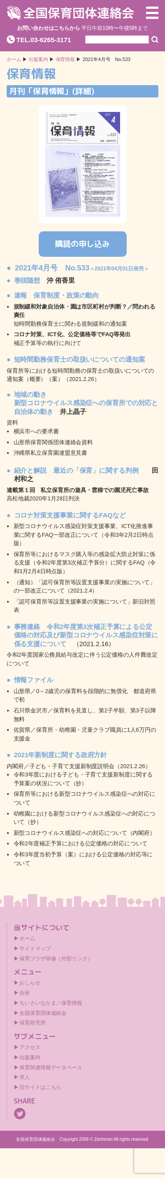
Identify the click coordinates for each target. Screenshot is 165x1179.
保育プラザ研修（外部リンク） (56, 959)
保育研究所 (32, 1023)
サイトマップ (35, 948)
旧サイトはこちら (40, 1087)
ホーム (14, 59)
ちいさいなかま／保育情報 (50, 1003)
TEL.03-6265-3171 (43, 39)
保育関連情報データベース (50, 1067)
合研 (24, 993)
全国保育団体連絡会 (42, 1013)
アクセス (29, 1047)
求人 (24, 1077)
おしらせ (29, 983)
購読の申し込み (82, 243)
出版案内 (29, 1057)
